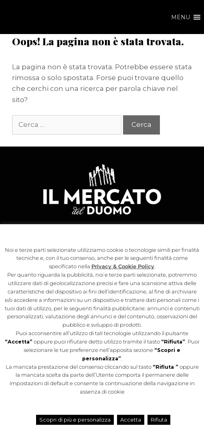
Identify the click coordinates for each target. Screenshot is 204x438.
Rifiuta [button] (159, 419)
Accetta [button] (130, 419)
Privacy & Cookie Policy (122, 266)
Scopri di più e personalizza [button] (75, 419)
